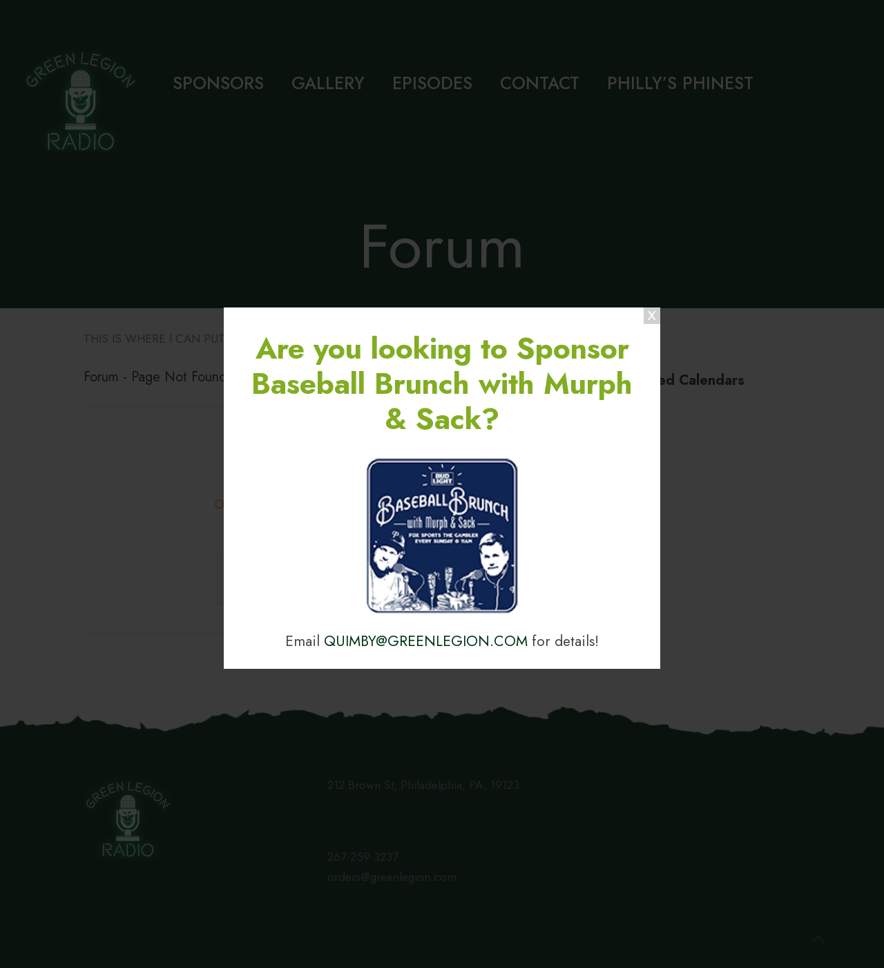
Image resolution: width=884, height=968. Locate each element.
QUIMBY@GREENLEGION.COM (426, 641)
